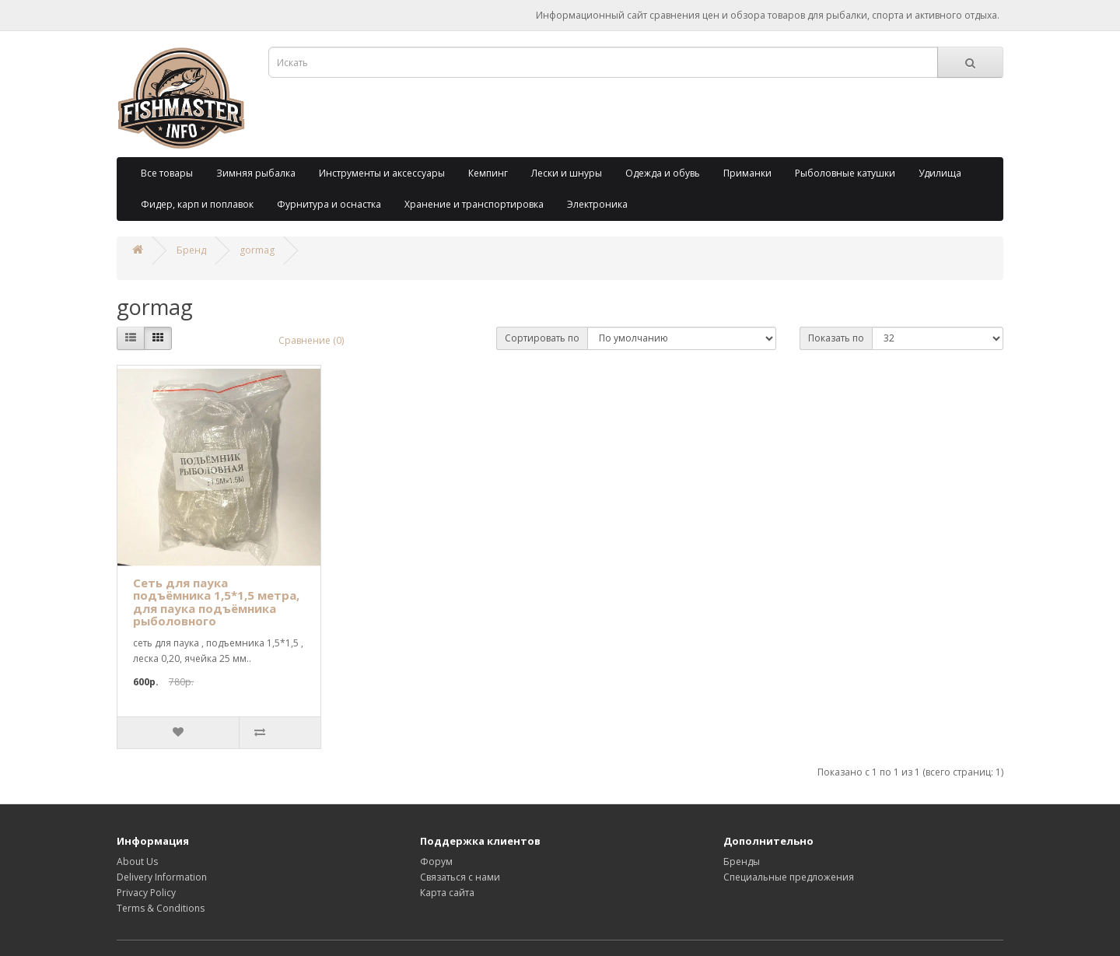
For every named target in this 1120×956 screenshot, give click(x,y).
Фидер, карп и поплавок (197, 204)
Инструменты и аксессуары (382, 173)
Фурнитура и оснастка (329, 204)
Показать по (836, 338)
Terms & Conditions (161, 908)
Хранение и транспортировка (474, 204)
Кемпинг (488, 173)
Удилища (940, 173)
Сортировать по (542, 338)
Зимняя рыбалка (256, 173)
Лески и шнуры (566, 173)
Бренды (741, 861)
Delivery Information (162, 877)
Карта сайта (447, 892)
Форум (436, 861)
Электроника (597, 204)
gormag (257, 250)
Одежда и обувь (662, 173)
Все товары (167, 173)
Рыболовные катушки (845, 173)
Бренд (191, 250)
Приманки (747, 173)
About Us (137, 861)
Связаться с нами (460, 877)
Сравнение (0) (311, 340)
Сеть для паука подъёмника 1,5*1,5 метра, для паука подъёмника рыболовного (216, 602)
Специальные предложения (788, 877)
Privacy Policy (146, 892)
